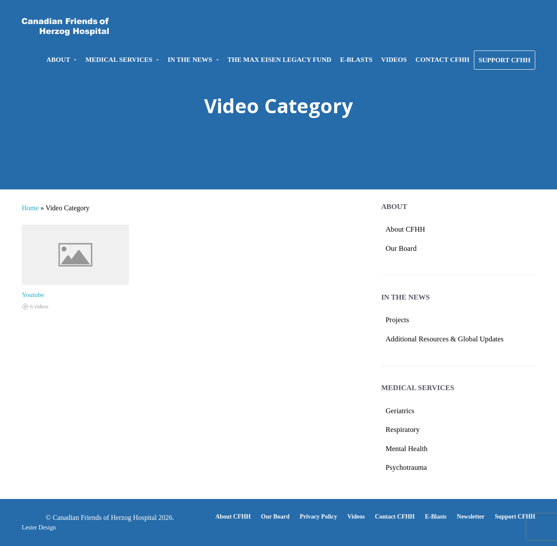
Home (30, 208)
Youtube (33, 294)
